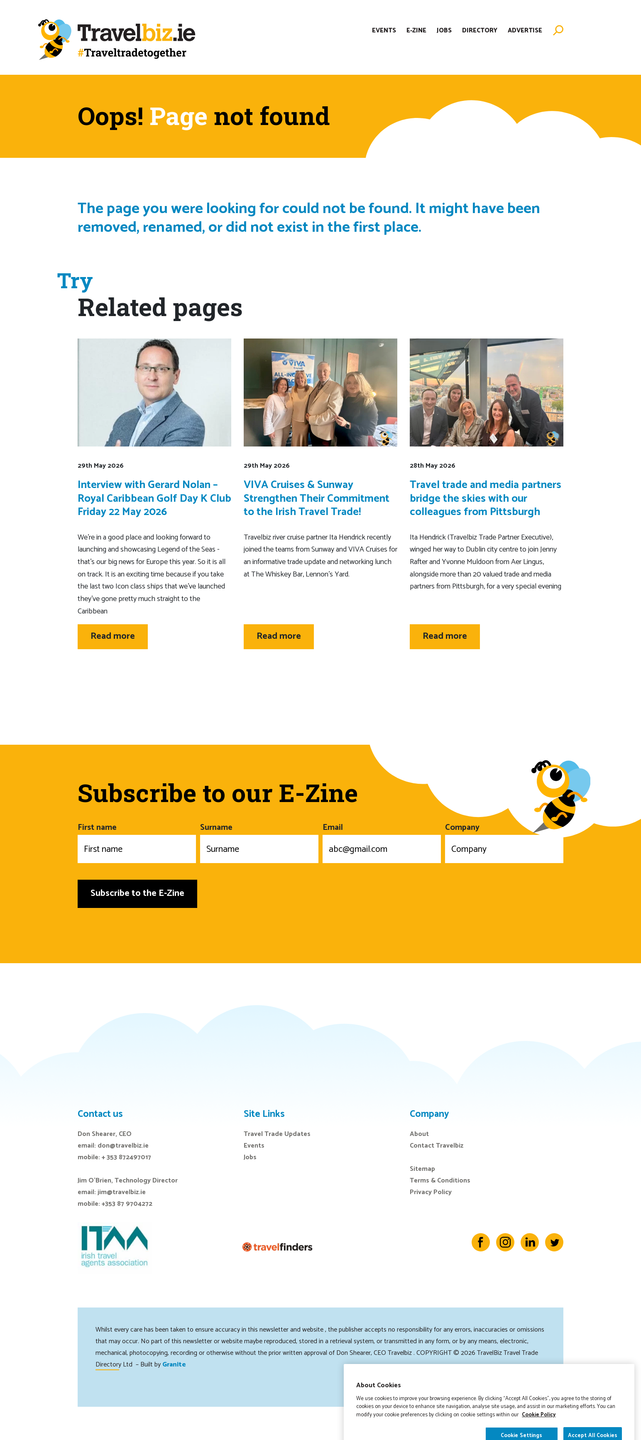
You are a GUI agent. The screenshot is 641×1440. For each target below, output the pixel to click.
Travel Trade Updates (277, 1134)
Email (382, 842)
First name (137, 842)
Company (504, 842)
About (419, 1134)
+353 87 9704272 (127, 1203)
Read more (113, 636)
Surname (259, 842)
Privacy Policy (431, 1192)
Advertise (525, 30)
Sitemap (422, 1169)
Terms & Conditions (440, 1180)
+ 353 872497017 (126, 1157)
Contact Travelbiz (436, 1145)
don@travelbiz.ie (123, 1145)
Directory (479, 30)
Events (384, 30)
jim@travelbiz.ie (122, 1192)
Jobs (444, 30)
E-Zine (416, 30)
